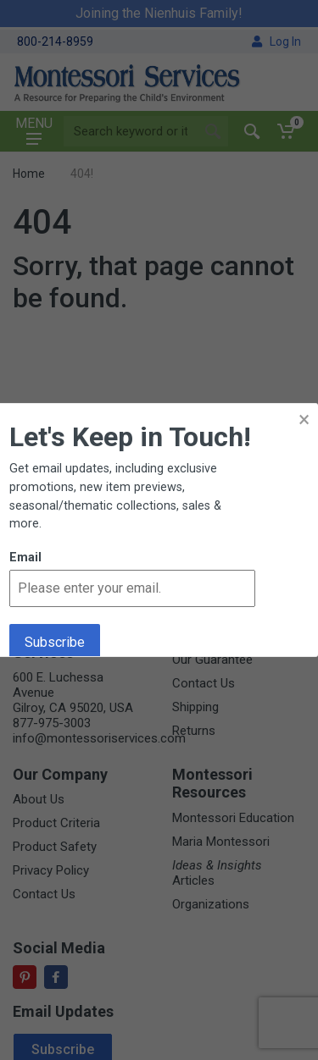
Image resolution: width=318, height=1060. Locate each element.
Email (25, 557)
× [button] (304, 419)
